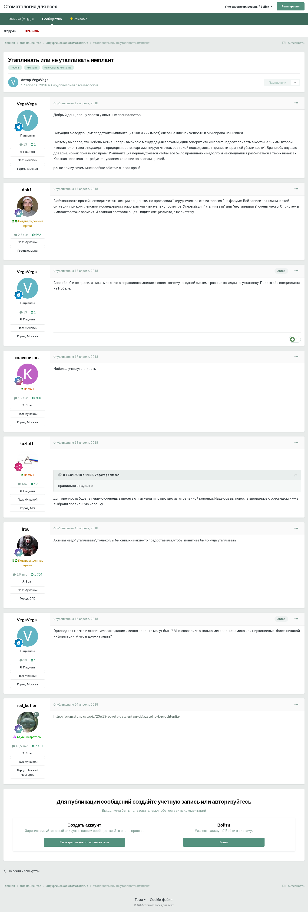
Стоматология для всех (30, 6)
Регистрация (291, 6)
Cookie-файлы (161, 899)
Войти (223, 842)
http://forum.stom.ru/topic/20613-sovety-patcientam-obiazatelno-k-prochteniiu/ (116, 716)
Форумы (10, 31)
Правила (32, 31)
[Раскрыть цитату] (60, 475)
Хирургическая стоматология (75, 85)
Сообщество (52, 21)
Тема (140, 899)
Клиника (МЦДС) (21, 19)
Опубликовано (75, 103)
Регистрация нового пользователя (84, 842)
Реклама (80, 19)
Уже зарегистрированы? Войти (248, 6)
